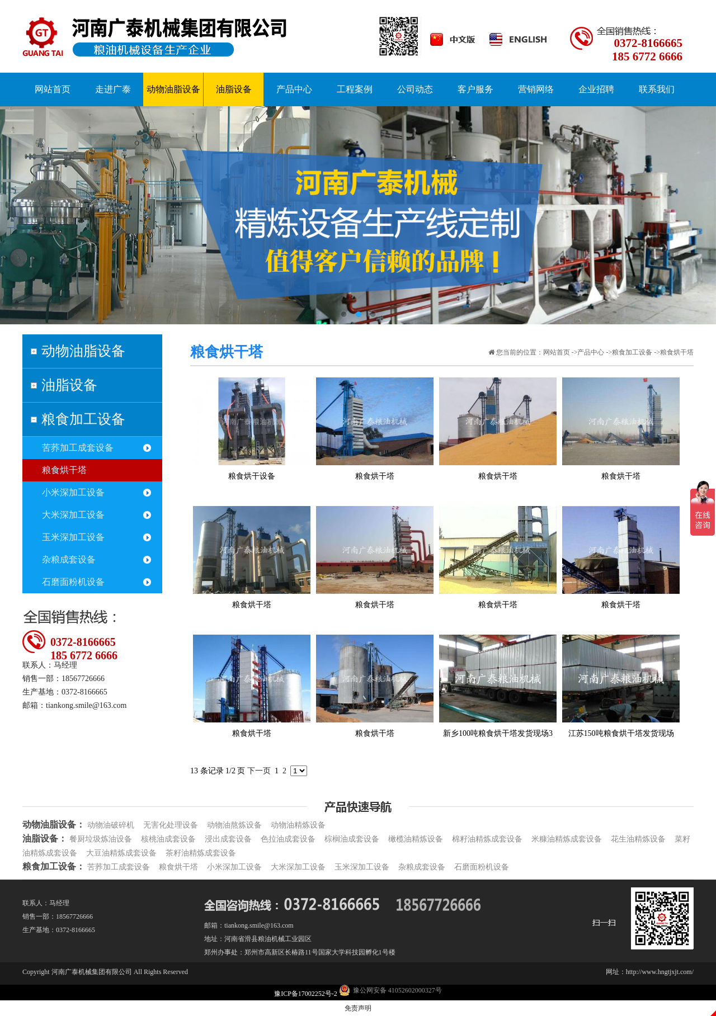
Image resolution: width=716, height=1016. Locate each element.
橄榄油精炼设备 (415, 839)
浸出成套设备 (228, 839)
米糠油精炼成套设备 (566, 839)
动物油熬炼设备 (234, 825)
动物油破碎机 (110, 825)
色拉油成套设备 (288, 839)
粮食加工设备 (83, 419)
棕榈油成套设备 (351, 839)
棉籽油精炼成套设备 (487, 839)
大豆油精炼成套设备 (121, 853)
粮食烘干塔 (64, 470)
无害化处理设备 (170, 825)
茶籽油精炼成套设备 (201, 853)
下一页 (259, 771)
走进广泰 (113, 89)
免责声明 (358, 1008)
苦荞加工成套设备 (78, 447)
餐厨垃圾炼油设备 (100, 839)
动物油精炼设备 (298, 825)
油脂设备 (69, 385)
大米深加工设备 (73, 514)
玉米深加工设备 (73, 537)
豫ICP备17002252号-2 (306, 994)
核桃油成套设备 (168, 839)
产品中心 (590, 352)
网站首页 (556, 352)
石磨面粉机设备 (73, 582)
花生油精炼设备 (638, 839)
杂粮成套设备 (69, 559)
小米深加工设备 (73, 492)
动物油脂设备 (83, 350)
